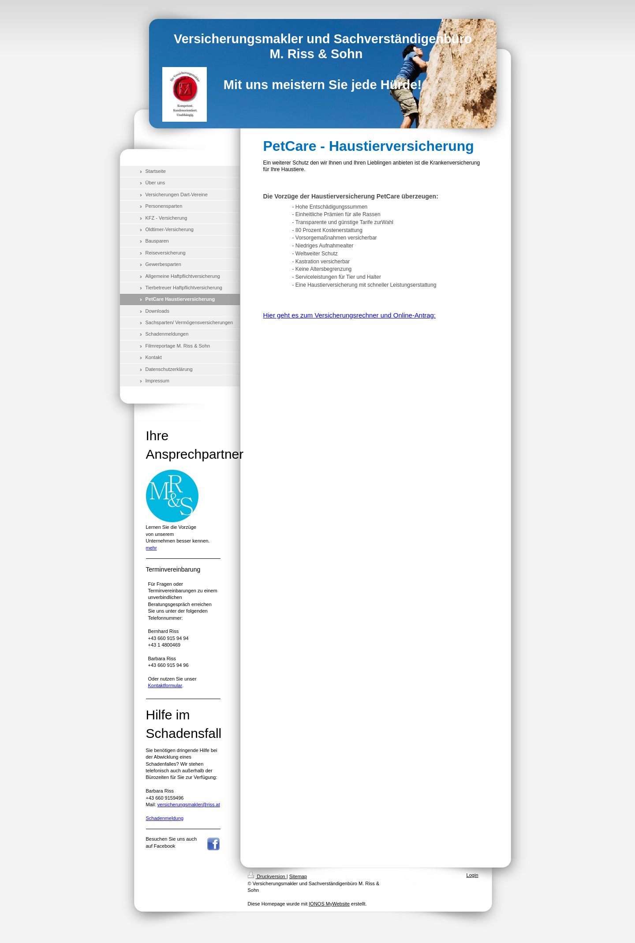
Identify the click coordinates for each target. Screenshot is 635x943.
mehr (151, 547)
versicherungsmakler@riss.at (188, 804)
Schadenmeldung (165, 818)
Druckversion (267, 876)
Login (472, 875)
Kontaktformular (165, 685)
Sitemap (298, 876)
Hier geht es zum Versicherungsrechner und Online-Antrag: (349, 315)
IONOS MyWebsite (329, 903)
